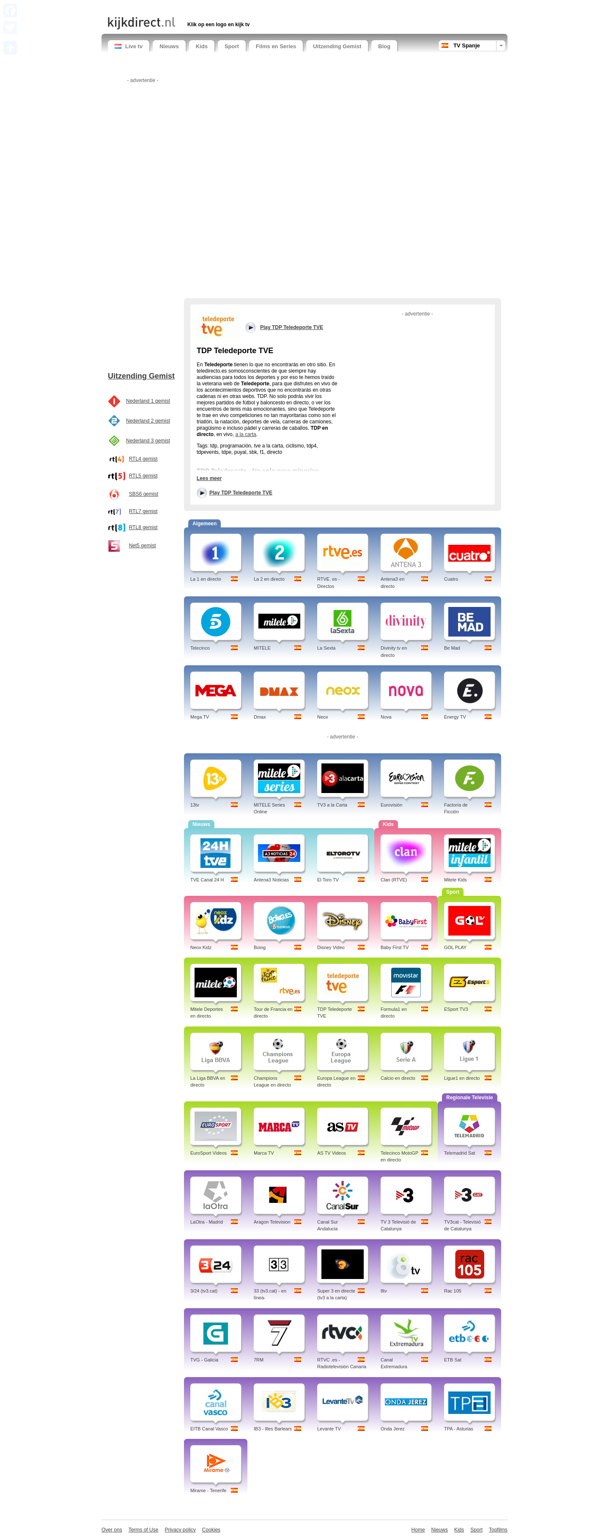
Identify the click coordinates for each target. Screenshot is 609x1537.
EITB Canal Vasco (209, 1428)
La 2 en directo (269, 579)
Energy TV (455, 716)
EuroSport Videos (208, 1152)
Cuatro (451, 579)
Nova (386, 716)
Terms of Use (144, 1530)
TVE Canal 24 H (207, 879)
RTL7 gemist (143, 511)
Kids (202, 46)
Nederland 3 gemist (148, 441)
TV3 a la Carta (332, 804)
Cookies (211, 1530)
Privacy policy (180, 1530)
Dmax (260, 716)
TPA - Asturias (458, 1428)
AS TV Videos (331, 1152)
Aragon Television (272, 1221)
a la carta (245, 434)
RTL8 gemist (143, 527)
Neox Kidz (200, 947)
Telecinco (200, 647)
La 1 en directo (205, 579)
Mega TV (199, 716)
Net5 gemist (142, 546)
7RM (258, 1359)
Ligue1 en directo (462, 1078)
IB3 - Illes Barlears (273, 1428)
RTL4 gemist (143, 459)
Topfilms (498, 1530)
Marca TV (264, 1152)
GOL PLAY (455, 947)
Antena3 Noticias (271, 879)
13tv (194, 804)
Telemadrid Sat (459, 1152)
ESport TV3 (456, 1009)
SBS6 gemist (143, 494)
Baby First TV (395, 947)
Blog (384, 46)
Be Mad (452, 647)
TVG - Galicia (204, 1359)
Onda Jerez (393, 1428)
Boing (260, 947)
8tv (384, 1290)
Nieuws (169, 46)
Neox (322, 716)
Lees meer (209, 478)
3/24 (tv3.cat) (203, 1290)
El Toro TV (328, 879)
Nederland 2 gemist (148, 421)
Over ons (112, 1530)
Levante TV (329, 1428)
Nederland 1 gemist (148, 401)
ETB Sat (452, 1359)
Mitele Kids (455, 879)
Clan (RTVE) (394, 879)
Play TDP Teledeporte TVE (240, 493)
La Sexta (326, 647)
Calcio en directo (398, 1078)
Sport (232, 46)
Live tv (129, 46)
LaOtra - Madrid (206, 1221)
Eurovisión (391, 804)
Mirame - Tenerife (208, 1490)
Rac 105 (452, 1290)
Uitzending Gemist (337, 46)
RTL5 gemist (143, 476)
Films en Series (276, 46)
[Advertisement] (207, 7)
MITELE (262, 647)
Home (418, 1530)
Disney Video (331, 947)
